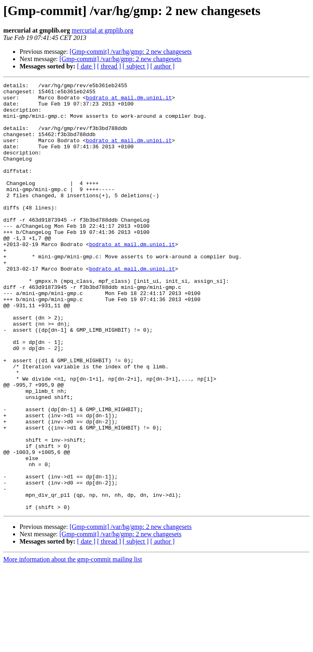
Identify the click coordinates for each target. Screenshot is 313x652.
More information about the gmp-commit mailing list (72, 644)
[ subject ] (136, 66)
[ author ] (162, 66)
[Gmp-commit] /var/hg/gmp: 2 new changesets (131, 51)
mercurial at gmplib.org (102, 30)
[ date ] (86, 66)
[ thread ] (109, 66)
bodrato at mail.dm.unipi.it (129, 101)
